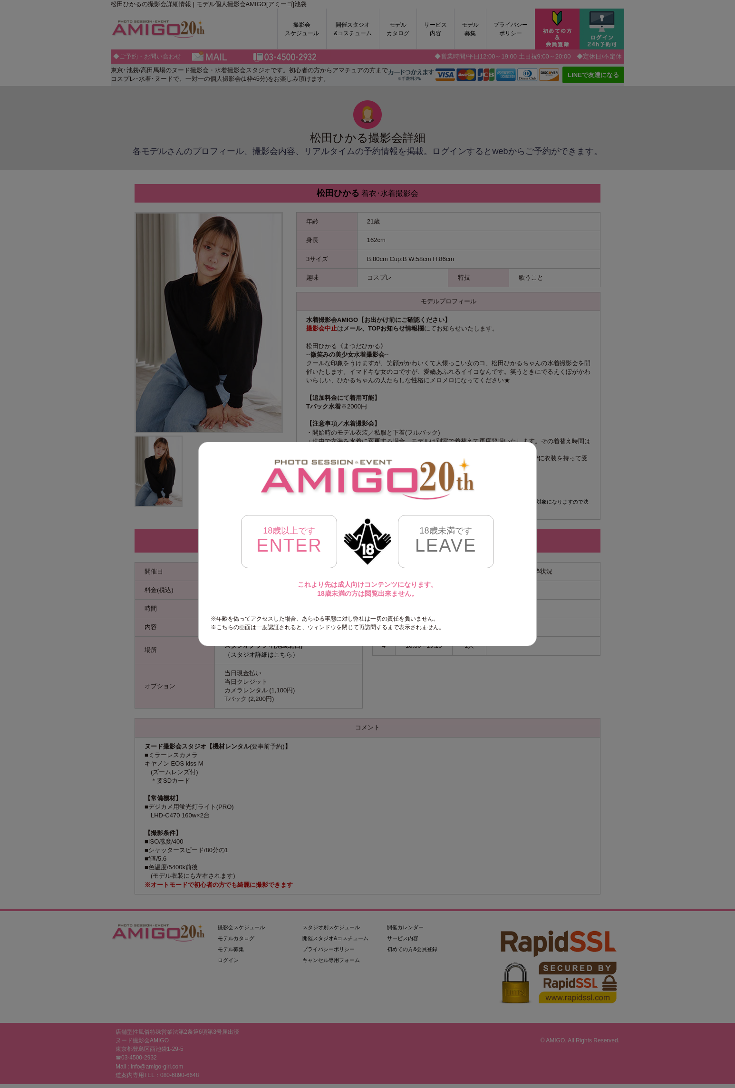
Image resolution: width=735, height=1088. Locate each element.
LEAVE (445, 540)
